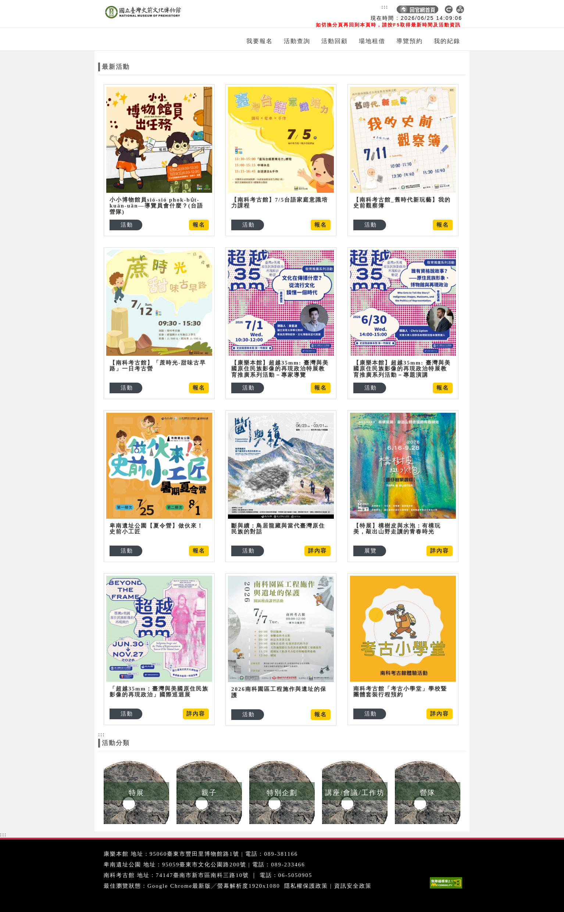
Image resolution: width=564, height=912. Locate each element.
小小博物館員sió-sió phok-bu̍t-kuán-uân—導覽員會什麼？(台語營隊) (156, 206)
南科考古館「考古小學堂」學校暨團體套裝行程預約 (400, 692)
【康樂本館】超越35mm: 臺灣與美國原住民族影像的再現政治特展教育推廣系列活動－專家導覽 (280, 369)
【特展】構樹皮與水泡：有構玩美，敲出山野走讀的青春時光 (397, 529)
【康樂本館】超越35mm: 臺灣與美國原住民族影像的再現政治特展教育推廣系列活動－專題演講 (402, 369)
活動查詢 (297, 41)
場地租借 (372, 41)
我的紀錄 (447, 41)
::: (384, 7)
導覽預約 (409, 41)
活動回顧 (334, 41)
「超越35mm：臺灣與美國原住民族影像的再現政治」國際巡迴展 (159, 692)
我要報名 (259, 41)
